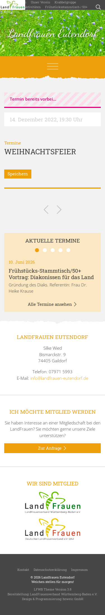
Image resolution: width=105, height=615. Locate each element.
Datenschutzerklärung (50, 569)
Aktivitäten (32, 7)
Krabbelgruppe (65, 2)
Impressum (79, 569)
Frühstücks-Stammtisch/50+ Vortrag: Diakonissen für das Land (51, 274)
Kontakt (29, 12)
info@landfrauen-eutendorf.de (59, 378)
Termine (12, 143)
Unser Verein (40, 2)
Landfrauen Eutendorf (52, 33)
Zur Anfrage (52, 448)
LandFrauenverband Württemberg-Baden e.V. (63, 594)
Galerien (12, 12)
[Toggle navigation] (52, 66)
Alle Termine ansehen (52, 304)
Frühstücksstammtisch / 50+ (66, 7)
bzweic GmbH (73, 599)
